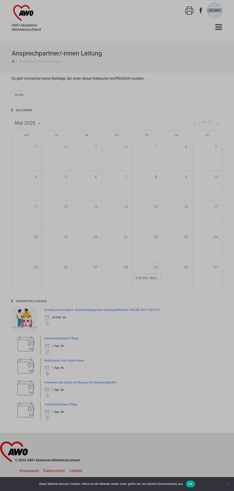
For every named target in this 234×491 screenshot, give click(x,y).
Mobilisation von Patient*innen (64, 360)
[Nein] (228, 484)
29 (156, 267)
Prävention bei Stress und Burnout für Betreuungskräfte (80, 382)
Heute (205, 122)
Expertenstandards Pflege (61, 338)
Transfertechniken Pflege (60, 404)
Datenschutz (54, 470)
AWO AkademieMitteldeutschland (26, 17)
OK (190, 484)
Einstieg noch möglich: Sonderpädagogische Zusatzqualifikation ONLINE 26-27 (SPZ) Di (102, 309)
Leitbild (75, 470)
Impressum (29, 470)
